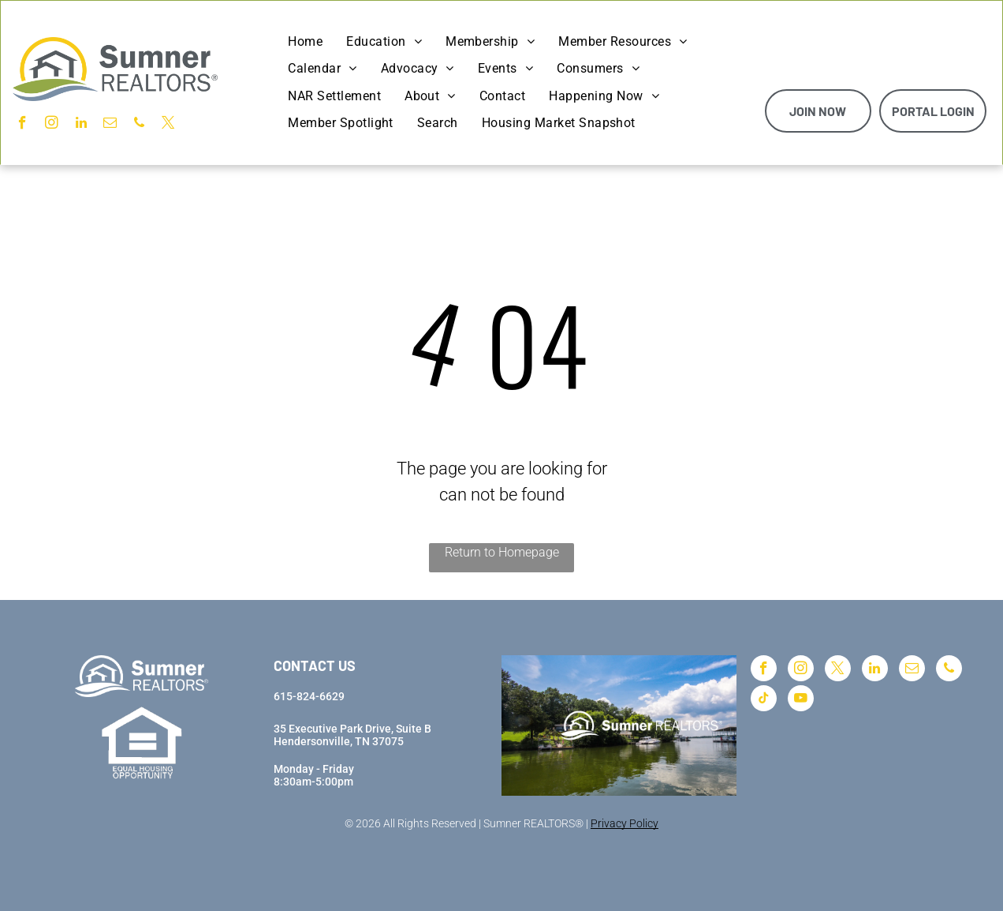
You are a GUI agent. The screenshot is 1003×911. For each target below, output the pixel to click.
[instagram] (52, 125)
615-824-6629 (309, 696)
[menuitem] (305, 41)
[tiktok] (764, 700)
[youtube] (801, 700)
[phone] (139, 125)
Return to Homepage (502, 552)
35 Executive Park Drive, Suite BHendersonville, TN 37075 (352, 735)
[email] (110, 125)
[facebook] (22, 125)
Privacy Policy (624, 823)
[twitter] (168, 125)
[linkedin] (81, 125)
